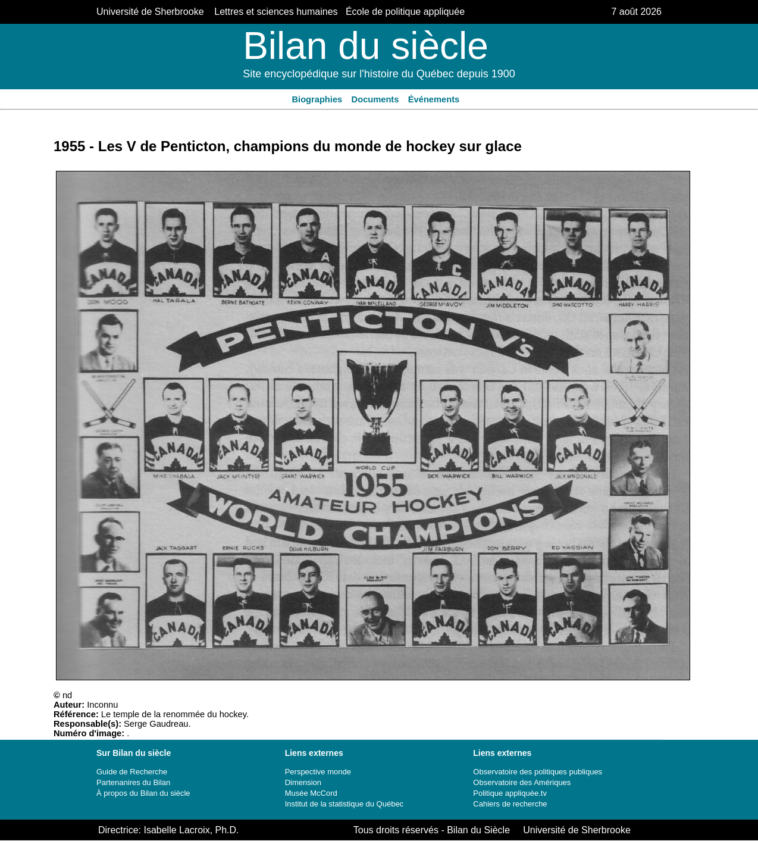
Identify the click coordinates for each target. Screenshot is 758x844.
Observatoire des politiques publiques (537, 771)
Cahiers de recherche (510, 803)
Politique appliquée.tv (510, 793)
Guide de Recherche (131, 771)
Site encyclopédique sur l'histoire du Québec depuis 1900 (379, 74)
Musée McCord (311, 793)
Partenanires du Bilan (133, 782)
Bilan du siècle (365, 45)
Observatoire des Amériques (522, 782)
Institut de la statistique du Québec (344, 803)
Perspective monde (318, 771)
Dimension (303, 782)
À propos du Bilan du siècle (143, 793)
